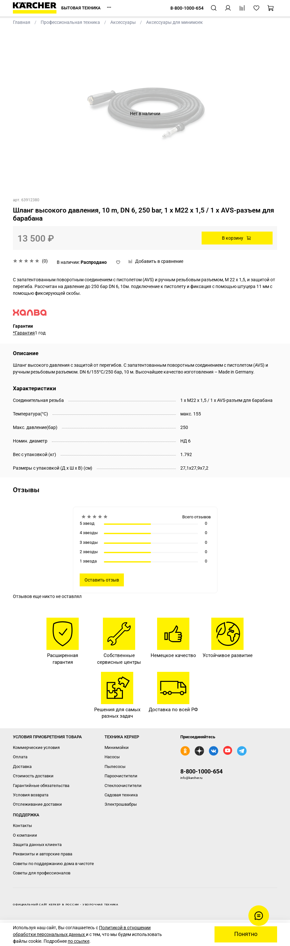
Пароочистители (121, 775)
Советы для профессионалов (41, 873)
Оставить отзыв (102, 580)
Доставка (22, 766)
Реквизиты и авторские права (42, 853)
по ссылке (78, 941)
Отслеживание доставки (37, 804)
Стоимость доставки (33, 775)
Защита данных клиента (37, 844)
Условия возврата (30, 794)
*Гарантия (24, 332)
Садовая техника (121, 794)
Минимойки (117, 747)
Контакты (22, 825)
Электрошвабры (121, 804)
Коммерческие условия (36, 747)
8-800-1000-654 (201, 771)
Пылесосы (115, 766)
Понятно (245, 934)
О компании (25, 835)
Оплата (20, 756)
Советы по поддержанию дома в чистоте (53, 863)
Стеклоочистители (123, 785)
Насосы (112, 756)
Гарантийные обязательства (41, 785)
